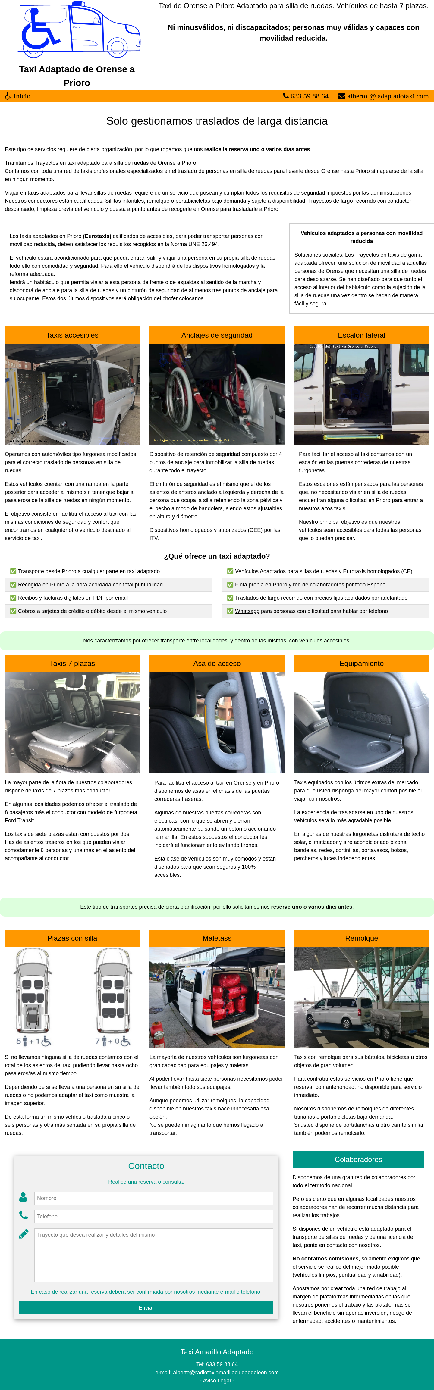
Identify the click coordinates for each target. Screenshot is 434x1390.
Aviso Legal (217, 1381)
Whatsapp (247, 611)
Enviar (146, 1308)
